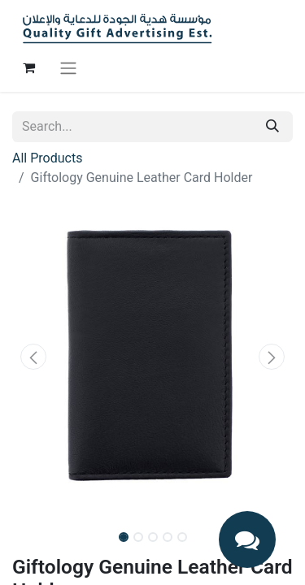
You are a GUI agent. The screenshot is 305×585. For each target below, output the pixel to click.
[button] (33, 356)
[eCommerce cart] (28, 67)
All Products (47, 158)
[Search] (272, 126)
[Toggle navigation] (68, 67)
